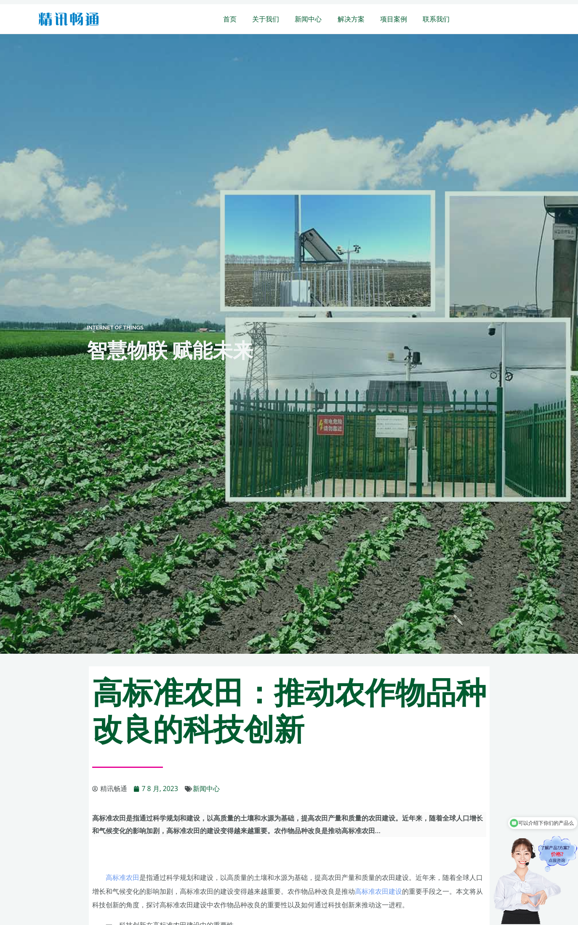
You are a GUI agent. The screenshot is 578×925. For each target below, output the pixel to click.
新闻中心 (316, 19)
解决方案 (356, 19)
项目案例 (397, 19)
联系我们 (437, 19)
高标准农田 (122, 877)
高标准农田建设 (378, 891)
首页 (242, 19)
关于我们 (275, 19)
